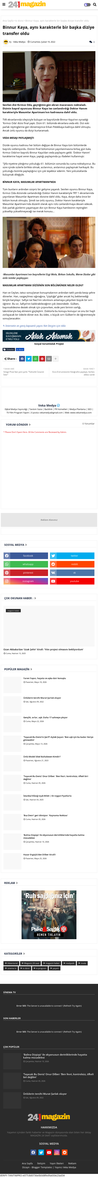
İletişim (41, 1163)
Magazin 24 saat (31, 963)
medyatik (70, 963)
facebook (28, 555)
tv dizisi (19, 20)
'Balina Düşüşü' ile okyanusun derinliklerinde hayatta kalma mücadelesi (53, 836)
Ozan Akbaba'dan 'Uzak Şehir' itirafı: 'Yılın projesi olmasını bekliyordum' (43, 649)
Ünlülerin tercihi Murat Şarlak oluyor (42, 697)
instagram (28, 581)
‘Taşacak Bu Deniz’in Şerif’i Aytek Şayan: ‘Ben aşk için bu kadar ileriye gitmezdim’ (58, 738)
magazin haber (52, 963)
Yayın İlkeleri (57, 1163)
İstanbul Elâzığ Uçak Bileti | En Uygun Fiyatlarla (47, 795)
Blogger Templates (42, 1167)
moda (83, 963)
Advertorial (13, 963)
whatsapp (28, 564)
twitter (74, 555)
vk (74, 572)
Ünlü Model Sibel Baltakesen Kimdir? (42, 756)
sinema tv (12, 968)
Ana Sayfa (8, 20)
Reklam (72, 1163)
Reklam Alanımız (49, 519)
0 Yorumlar (88, 423)
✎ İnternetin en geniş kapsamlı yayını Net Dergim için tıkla (34, 325)
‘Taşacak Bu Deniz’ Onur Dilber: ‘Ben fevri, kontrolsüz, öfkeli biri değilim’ (55, 778)
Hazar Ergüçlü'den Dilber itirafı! (39, 854)
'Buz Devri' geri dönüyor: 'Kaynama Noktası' (45, 815)
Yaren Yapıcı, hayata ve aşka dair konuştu (44, 678)
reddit (74, 564)
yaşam (56, 968)
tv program (41, 968)
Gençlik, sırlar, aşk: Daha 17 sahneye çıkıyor (45, 717)
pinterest (28, 572)
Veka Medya (47, 405)
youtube (74, 581)
